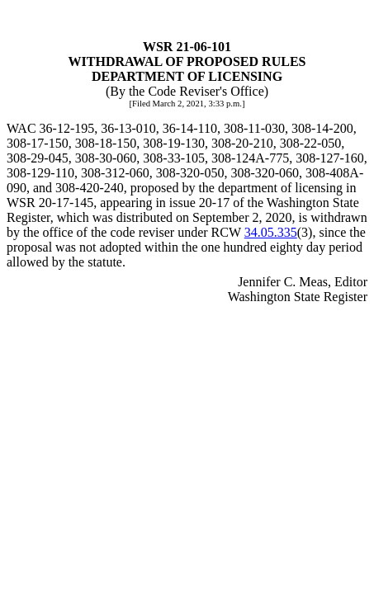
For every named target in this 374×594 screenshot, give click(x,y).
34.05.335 (270, 232)
